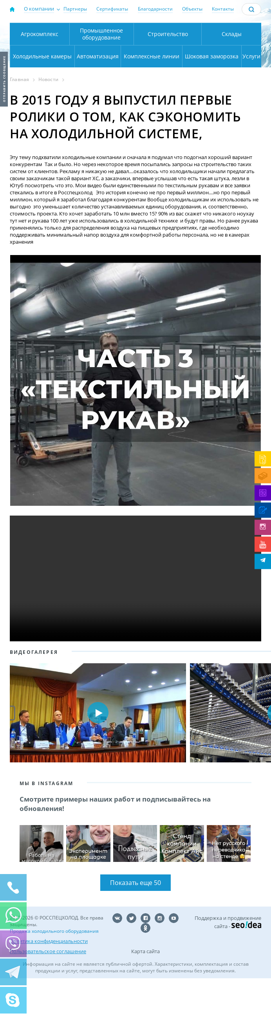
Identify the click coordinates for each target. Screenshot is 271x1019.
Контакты (223, 8)
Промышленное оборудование (101, 70)
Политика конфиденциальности (49, 981)
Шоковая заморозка (211, 93)
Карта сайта (145, 991)
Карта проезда (106, 54)
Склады (232, 70)
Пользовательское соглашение (48, 990)
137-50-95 (241, 29)
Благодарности (155, 8)
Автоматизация (98, 93)
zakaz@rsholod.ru (241, 52)
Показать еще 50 (135, 923)
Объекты (192, 8)
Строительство (168, 70)
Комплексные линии (151, 93)
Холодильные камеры (42, 93)
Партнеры (75, 8)
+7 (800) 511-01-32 (241, 43)
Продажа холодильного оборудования (54, 971)
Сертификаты (112, 8)
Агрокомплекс (39, 70)
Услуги (251, 93)
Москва (90, 31)
